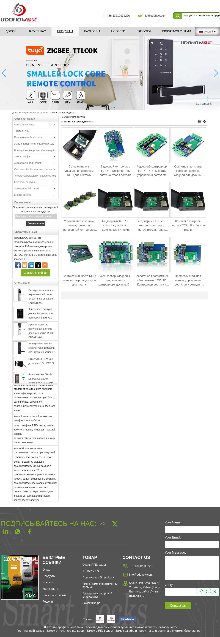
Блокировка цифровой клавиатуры (34, 150)
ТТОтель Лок (21, 131)
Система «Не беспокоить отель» (33, 169)
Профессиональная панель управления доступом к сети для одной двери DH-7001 (188, 280)
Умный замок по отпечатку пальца (34, 143)
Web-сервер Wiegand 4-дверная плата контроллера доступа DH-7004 (115, 280)
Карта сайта (50, 588)
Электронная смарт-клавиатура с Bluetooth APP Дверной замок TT (41, 348)
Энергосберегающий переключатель (35, 175)
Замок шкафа (22, 156)
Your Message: (175, 552)
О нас (46, 569)
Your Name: (173, 522)
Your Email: (173, 537)
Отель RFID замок (24, 124)
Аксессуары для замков (28, 162)
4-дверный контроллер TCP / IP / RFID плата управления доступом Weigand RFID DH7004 (152, 171)
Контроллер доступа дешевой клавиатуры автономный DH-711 (40, 314)
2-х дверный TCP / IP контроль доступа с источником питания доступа (152, 226)
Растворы (92, 31)
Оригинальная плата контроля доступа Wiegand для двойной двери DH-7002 (188, 171)
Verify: (169, 585)
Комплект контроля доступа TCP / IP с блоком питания (188, 225)
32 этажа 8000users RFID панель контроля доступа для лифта (79, 280)
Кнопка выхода (22, 194)
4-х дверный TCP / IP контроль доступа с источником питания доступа (115, 226)
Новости (118, 31)
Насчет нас (37, 31)
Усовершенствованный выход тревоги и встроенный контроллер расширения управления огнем (79, 226)
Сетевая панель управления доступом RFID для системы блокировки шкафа (79, 171)
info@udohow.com (154, 15)
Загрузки (144, 31)
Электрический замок (26, 188)
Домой (11, 31)
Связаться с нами (176, 31)
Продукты (65, 31)
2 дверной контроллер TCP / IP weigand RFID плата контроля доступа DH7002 (115, 171)
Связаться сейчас (35, 272)
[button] (105, 107)
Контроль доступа (40, 112)
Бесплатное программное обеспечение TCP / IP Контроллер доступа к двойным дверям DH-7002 (151, 280)
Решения (48, 601)
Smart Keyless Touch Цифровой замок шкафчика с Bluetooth (40, 379)
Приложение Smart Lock (28, 137)
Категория (24, 112)
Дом (14, 112)
